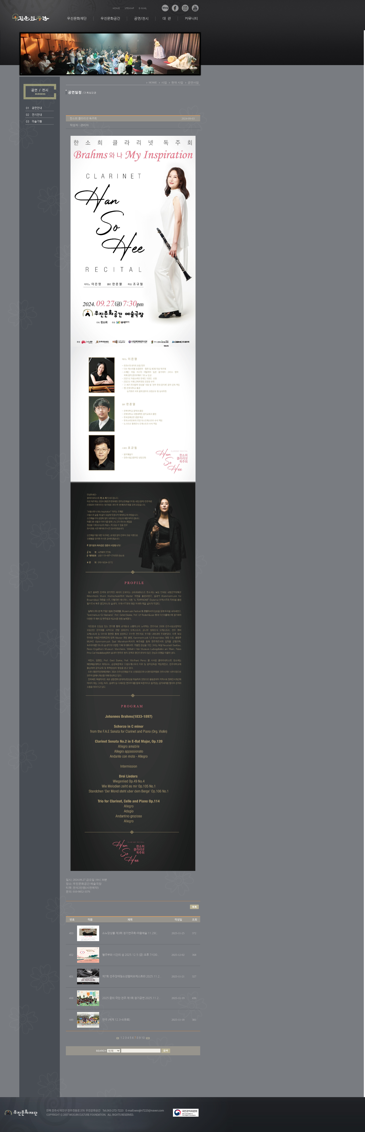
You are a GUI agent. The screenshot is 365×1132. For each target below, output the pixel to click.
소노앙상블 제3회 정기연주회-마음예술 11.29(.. (130, 933)
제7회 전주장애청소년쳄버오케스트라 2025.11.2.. (131, 976)
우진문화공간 (110, 18)
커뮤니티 (191, 18)
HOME (116, 8)
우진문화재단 (77, 18)
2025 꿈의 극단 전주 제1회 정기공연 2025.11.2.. (131, 998)
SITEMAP (129, 8)
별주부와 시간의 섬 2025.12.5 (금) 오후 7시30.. (130, 954)
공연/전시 (141, 18)
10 (143, 1037)
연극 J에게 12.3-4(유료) (116, 1019)
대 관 (166, 18)
